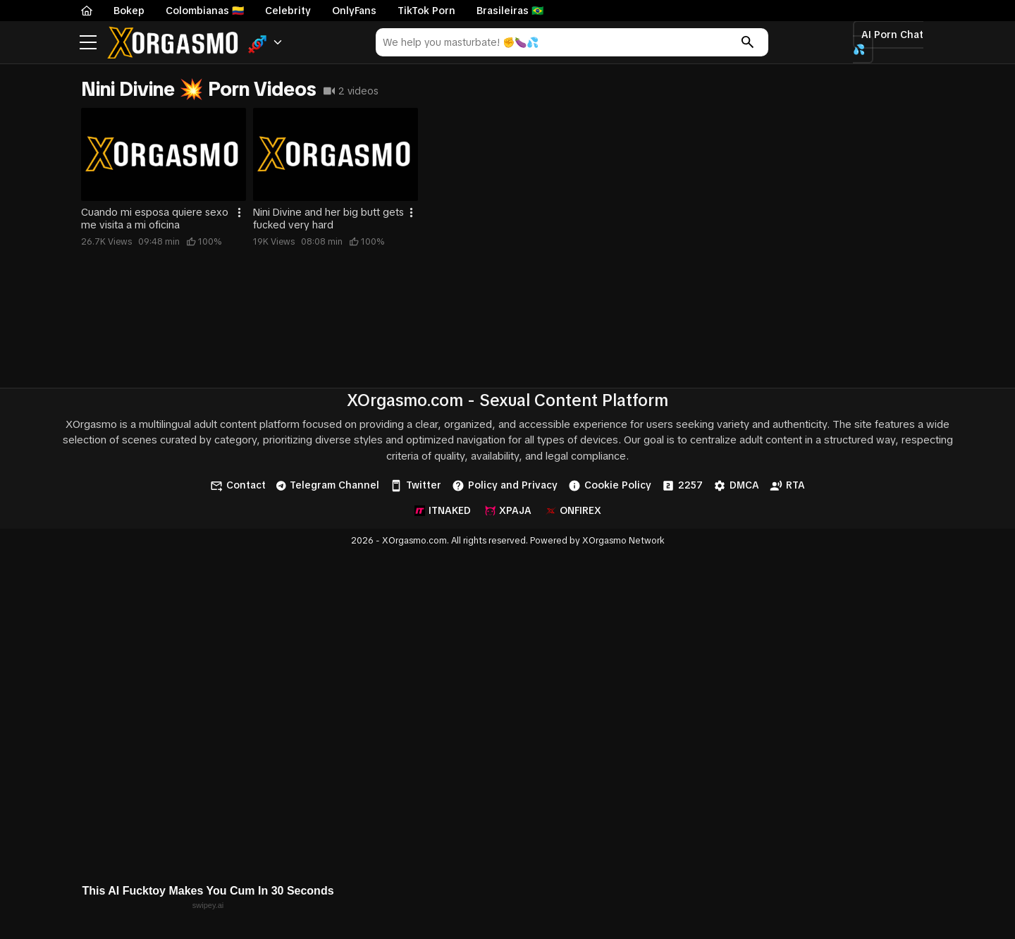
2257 (682, 485)
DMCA (736, 485)
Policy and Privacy (505, 485)
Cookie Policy (609, 485)
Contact (238, 485)
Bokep (128, 10)
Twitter (415, 485)
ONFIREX (573, 510)
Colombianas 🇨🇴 (205, 10)
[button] (265, 42)
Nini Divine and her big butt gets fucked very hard (328, 219)
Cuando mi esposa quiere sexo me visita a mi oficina (154, 219)
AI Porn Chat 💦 (888, 42)
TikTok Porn (426, 10)
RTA (787, 485)
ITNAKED (442, 510)
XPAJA (508, 510)
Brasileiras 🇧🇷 (509, 10)
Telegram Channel (327, 485)
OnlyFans (354, 10)
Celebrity (288, 10)
